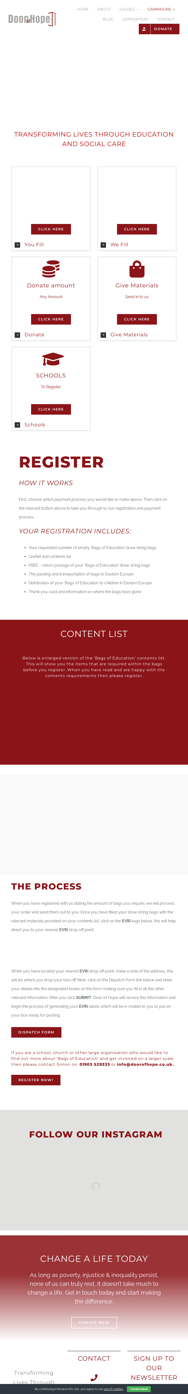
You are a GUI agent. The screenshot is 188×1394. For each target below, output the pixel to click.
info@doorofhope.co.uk (144, 1064)
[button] (51, 244)
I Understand (139, 1389)
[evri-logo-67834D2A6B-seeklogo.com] (41, 941)
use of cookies (113, 1389)
